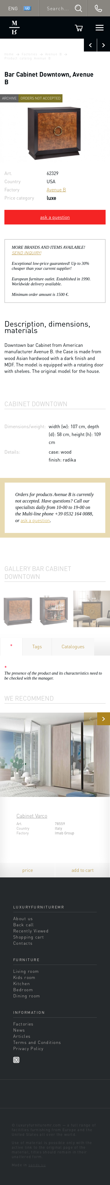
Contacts (23, 943)
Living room (26, 971)
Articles (22, 1036)
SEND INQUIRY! (26, 252)
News (19, 1030)
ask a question (55, 217)
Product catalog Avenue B (27, 58)
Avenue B (53, 54)
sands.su (37, 1164)
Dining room (26, 995)
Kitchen (21, 983)
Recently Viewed (31, 930)
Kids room (24, 977)
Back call (23, 924)
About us (23, 918)
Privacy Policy (28, 1048)
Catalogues (73, 646)
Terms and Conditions (37, 1042)
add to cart (83, 870)
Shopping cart (28, 936)
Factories (30, 54)
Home (9, 54)
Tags (37, 646)
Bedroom (23, 989)
